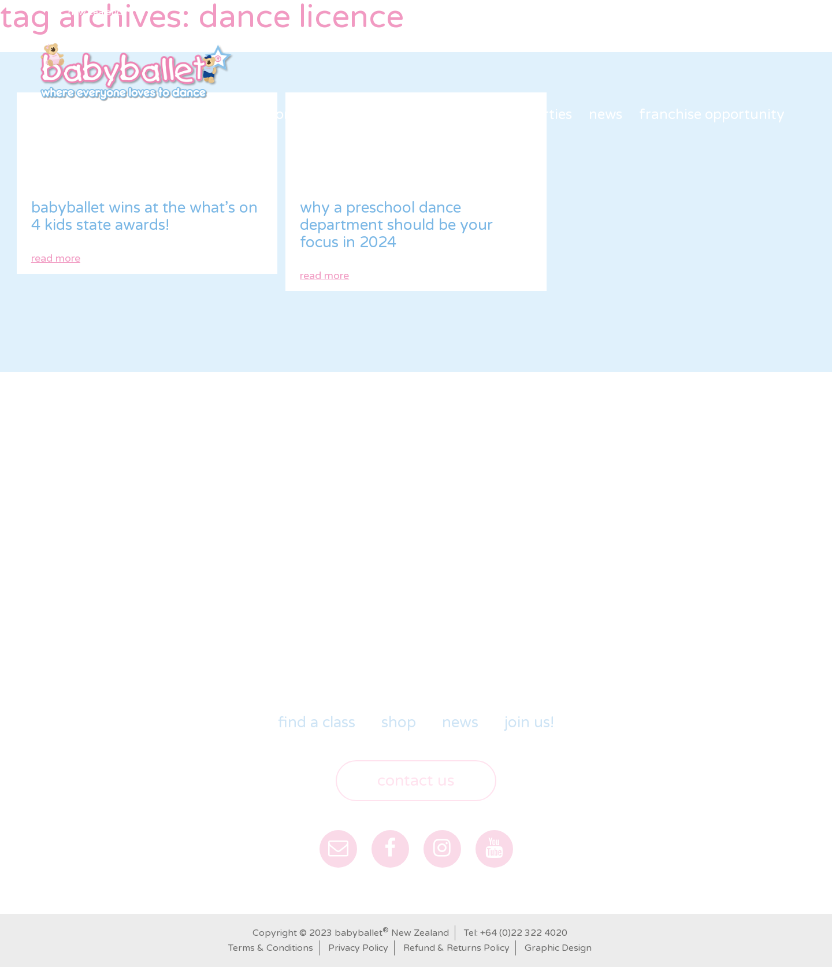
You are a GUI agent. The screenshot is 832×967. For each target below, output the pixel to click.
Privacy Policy (358, 948)
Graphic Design (558, 948)
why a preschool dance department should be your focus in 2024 (396, 225)
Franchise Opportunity (712, 114)
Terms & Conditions (270, 948)
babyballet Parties (512, 114)
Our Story (267, 114)
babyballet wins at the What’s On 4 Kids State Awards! (144, 216)
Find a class (350, 114)
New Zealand (95, 12)
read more (55, 258)
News (605, 114)
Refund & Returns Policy (456, 948)
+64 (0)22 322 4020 (523, 933)
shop (420, 114)
